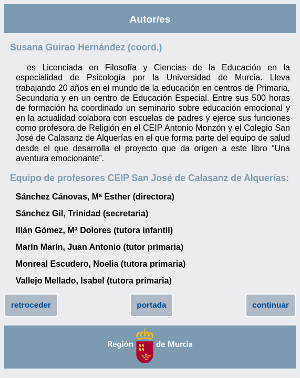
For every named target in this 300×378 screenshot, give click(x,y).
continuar (270, 304)
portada (151, 304)
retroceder (31, 304)
